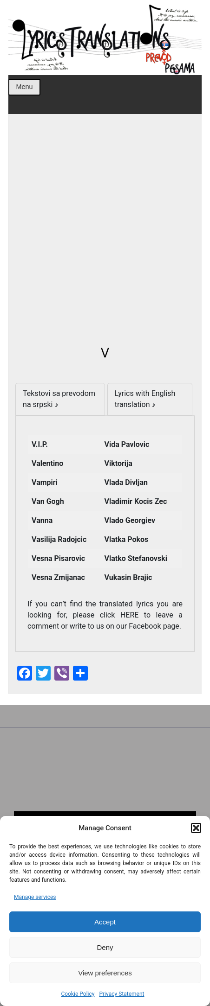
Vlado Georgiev (130, 520)
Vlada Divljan (126, 482)
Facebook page (154, 626)
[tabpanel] (105, 533)
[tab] (60, 399)
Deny (105, 947)
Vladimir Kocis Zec (136, 501)
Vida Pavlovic (127, 444)
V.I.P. (40, 444)
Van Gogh (48, 501)
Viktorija (118, 463)
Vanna (42, 520)
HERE (132, 615)
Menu (24, 86)
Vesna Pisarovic (58, 558)
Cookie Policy (77, 994)
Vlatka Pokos (127, 539)
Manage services (35, 897)
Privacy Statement (121, 994)
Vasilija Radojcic (59, 539)
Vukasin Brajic (128, 577)
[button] (196, 828)
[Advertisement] (105, 234)
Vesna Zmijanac (58, 577)
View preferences (105, 973)
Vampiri (45, 482)
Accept (105, 922)
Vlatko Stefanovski (136, 558)
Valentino (47, 463)
